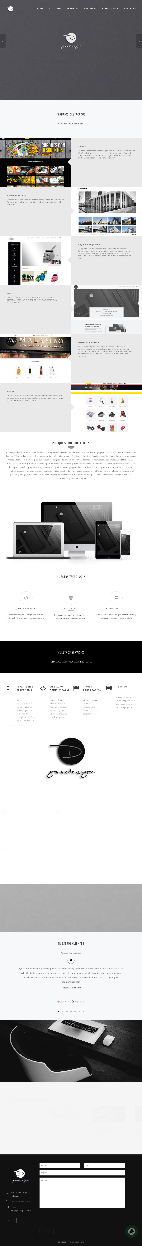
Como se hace (110, 8)
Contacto (130, 8)
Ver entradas (71, 1062)
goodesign (62, 1242)
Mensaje (82, 1193)
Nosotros (55, 8)
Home (40, 8)
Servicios (72, 8)
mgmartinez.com (72, 988)
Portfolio (90, 8)
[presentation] (61, 1218)
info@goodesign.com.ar (21, 1211)
